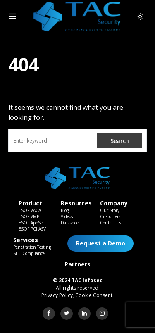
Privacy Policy (57, 295)
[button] (12, 16)
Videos (67, 216)
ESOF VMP (29, 216)
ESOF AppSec (31, 223)
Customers (110, 216)
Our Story (109, 210)
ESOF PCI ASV (32, 229)
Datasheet (70, 223)
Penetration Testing (32, 247)
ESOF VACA (30, 210)
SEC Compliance (29, 253)
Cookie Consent (93, 295)
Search (119, 141)
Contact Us (110, 223)
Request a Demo (100, 243)
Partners (77, 264)
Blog (65, 210)
